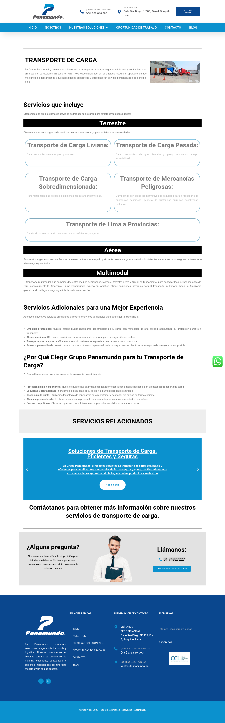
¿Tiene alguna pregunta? (98, 9)
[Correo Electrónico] (115, 662)
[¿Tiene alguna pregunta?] (82, 12)
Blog (193, 27)
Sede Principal (131, 7)
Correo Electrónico (133, 661)
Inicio (32, 27)
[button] (27, 469)
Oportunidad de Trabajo (136, 27)
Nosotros (53, 27)
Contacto (173, 27)
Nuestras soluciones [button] (88, 27)
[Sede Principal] (119, 12)
